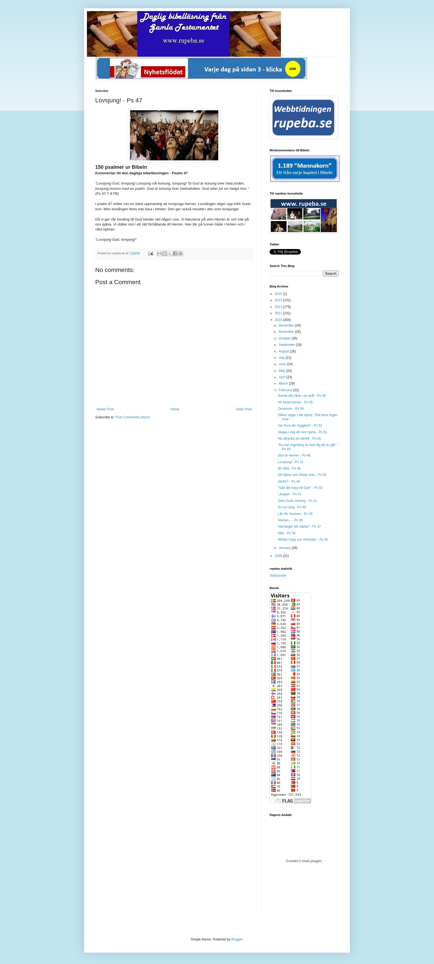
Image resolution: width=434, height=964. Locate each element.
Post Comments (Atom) (132, 417)
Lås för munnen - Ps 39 (295, 514)
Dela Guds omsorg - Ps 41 (297, 501)
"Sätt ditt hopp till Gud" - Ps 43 (300, 488)
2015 (279, 294)
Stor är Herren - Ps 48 (294, 455)
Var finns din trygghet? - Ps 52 (300, 425)
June (283, 364)
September (287, 345)
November (287, 332)
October (285, 338)
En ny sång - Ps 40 (292, 507)
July (282, 358)
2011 (279, 313)
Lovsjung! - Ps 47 (291, 462)
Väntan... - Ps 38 (290, 520)
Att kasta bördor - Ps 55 (295, 402)
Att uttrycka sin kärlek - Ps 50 (299, 438)
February (286, 390)
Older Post (244, 409)
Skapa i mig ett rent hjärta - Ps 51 (302, 432)
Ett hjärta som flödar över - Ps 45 (302, 475)
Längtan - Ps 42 (289, 494)
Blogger (236, 939)
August (284, 351)
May (282, 371)
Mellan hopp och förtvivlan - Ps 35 (303, 539)
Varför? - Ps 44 (289, 481)
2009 (279, 556)
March (284, 383)
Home (174, 409)
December (287, 325)
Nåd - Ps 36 (286, 533)
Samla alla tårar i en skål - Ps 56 (302, 396)
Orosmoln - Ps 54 (291, 409)
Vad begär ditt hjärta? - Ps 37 (299, 526)
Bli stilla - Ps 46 (289, 468)
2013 (279, 300)
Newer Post (105, 409)
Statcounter (278, 575)
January (285, 548)
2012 (279, 307)
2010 (279, 320)
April (282, 377)
